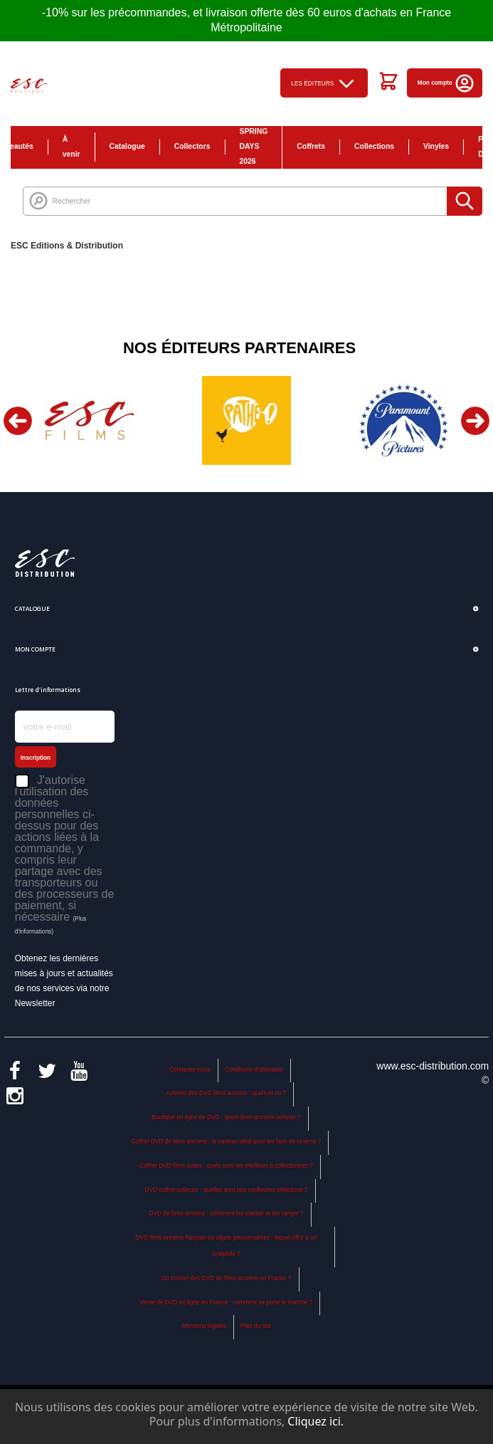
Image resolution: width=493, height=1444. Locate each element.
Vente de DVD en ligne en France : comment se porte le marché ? (226, 1302)
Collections (374, 146)
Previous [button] (18, 421)
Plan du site (255, 1325)
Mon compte (446, 82)
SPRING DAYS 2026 (254, 146)
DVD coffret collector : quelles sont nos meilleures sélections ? (226, 1189)
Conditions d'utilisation (254, 1069)
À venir (71, 146)
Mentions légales (204, 1325)
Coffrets (311, 146)
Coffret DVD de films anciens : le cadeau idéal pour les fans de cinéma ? (226, 1141)
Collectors (192, 146)
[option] (89, 420)
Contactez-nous (190, 1069)
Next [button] (475, 421)
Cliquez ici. (315, 1421)
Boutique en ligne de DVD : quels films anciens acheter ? (226, 1117)
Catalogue (127, 146)
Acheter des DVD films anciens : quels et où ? (226, 1093)
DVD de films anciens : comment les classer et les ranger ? (226, 1213)
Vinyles (436, 146)
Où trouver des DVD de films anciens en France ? (226, 1278)
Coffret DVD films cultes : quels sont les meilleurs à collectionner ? (226, 1165)
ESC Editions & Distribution (67, 246)
